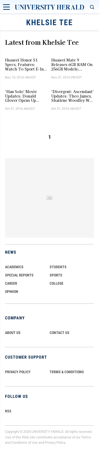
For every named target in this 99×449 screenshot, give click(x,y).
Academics (14, 267)
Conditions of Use (24, 443)
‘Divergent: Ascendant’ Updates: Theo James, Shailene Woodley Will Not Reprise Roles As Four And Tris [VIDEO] (72, 96)
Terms (86, 437)
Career (11, 283)
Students (58, 267)
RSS (8, 411)
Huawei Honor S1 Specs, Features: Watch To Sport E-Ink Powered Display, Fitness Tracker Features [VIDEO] (25, 64)
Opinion (11, 291)
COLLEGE (56, 283)
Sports (56, 275)
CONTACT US (59, 333)
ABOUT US (13, 333)
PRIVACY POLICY (18, 372)
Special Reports (19, 275)
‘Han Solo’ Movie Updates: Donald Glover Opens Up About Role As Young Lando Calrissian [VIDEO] (25, 96)
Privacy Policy (55, 443)
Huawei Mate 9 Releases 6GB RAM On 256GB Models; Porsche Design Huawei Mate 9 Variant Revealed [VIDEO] (72, 64)
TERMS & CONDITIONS (67, 372)
